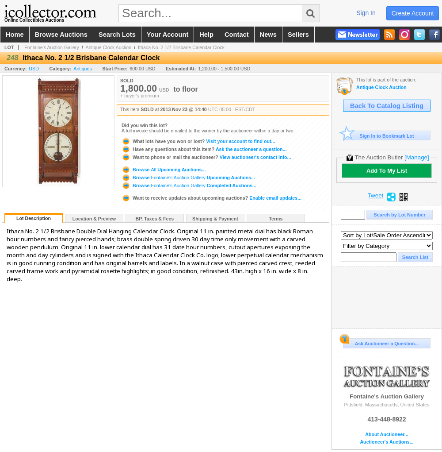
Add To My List (386, 170)
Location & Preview (94, 218)
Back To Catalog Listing (386, 105)
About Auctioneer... (386, 434)
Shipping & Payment (215, 218)
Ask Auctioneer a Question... (381, 342)
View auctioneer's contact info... (206, 157)
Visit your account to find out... (198, 141)
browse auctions (61, 34)
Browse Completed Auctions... (189, 185)
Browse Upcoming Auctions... (164, 169)
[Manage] (417, 157)
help (206, 34)
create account (413, 13)
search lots (117, 34)
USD (34, 68)
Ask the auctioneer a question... (204, 149)
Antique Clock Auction (109, 47)
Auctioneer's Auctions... (386, 442)
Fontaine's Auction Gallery (51, 47)
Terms (275, 218)
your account (167, 34)
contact (237, 34)
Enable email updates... (211, 198)
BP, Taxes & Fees (155, 218)
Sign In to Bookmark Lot (378, 136)
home (15, 34)
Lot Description (33, 218)
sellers (298, 34)
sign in (366, 12)
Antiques (82, 68)
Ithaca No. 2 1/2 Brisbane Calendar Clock (181, 47)
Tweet (376, 196)
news (268, 34)
